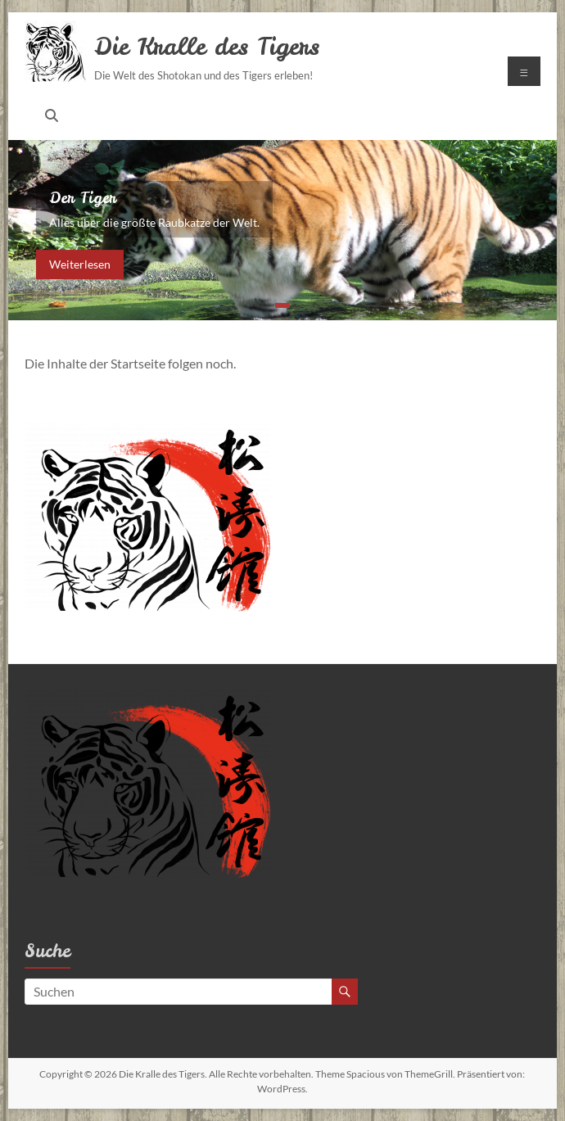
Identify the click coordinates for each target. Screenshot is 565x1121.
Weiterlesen (80, 264)
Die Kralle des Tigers (206, 46)
